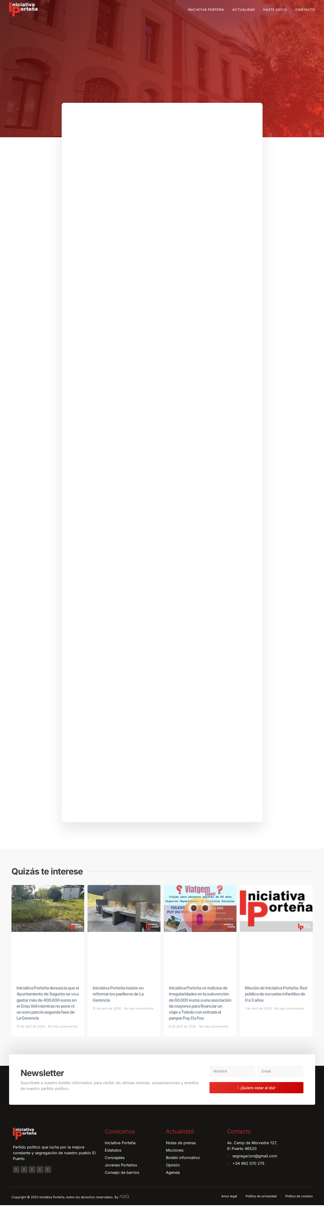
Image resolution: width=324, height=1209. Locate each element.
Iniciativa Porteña (206, 9)
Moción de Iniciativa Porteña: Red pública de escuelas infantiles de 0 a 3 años (276, 997)
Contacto (305, 9)
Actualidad (243, 9)
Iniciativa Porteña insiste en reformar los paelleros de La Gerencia (118, 997)
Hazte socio (275, 9)
